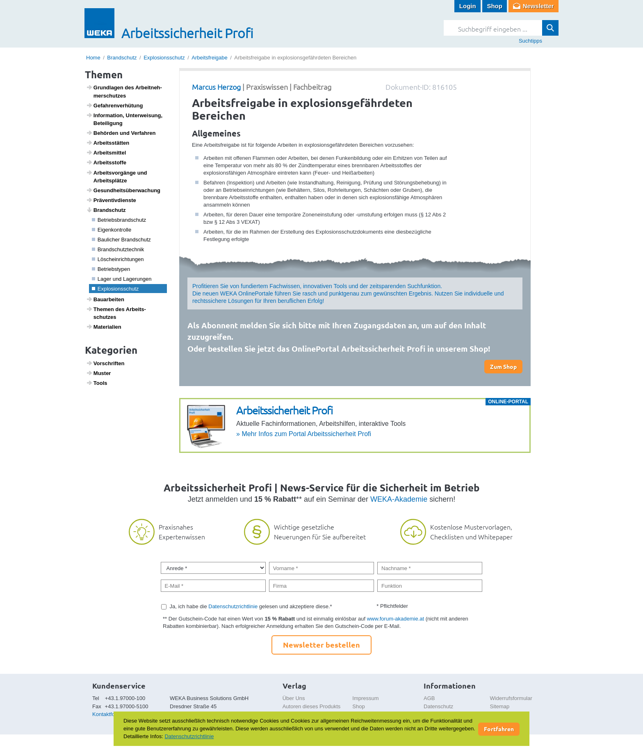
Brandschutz (122, 58)
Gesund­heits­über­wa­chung (123, 190)
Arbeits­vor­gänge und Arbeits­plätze (116, 176)
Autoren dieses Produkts (312, 706)
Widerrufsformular (511, 698)
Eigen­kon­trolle (112, 230)
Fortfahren (499, 728)
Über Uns (294, 698)
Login (467, 5)
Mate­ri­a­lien (103, 326)
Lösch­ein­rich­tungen (118, 259)
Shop (494, 5)
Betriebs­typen (111, 269)
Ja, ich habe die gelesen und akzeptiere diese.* (251, 606)
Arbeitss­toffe (106, 162)
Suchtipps (530, 41)
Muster (98, 373)
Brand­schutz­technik (118, 249)
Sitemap (500, 706)
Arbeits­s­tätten (108, 142)
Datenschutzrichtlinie (233, 606)
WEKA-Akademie (398, 499)
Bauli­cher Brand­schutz (121, 239)
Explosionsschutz (164, 58)
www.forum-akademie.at (395, 619)
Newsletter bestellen (321, 644)
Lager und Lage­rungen (122, 279)
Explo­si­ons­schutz (115, 289)
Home (93, 58)
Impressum (365, 698)
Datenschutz (438, 706)
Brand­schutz (106, 210)
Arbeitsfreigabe (209, 58)
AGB (429, 698)
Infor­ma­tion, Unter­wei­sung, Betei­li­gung (124, 119)
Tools (96, 383)
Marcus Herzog (216, 86)
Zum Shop (503, 366)
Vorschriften (105, 363)
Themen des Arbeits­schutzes (116, 313)
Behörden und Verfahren (121, 133)
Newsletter (538, 5)
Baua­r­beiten (105, 299)
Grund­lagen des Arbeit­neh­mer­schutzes (124, 91)
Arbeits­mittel (106, 152)
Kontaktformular (111, 714)
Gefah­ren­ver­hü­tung (114, 105)
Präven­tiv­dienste (111, 200)
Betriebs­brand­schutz (119, 220)
